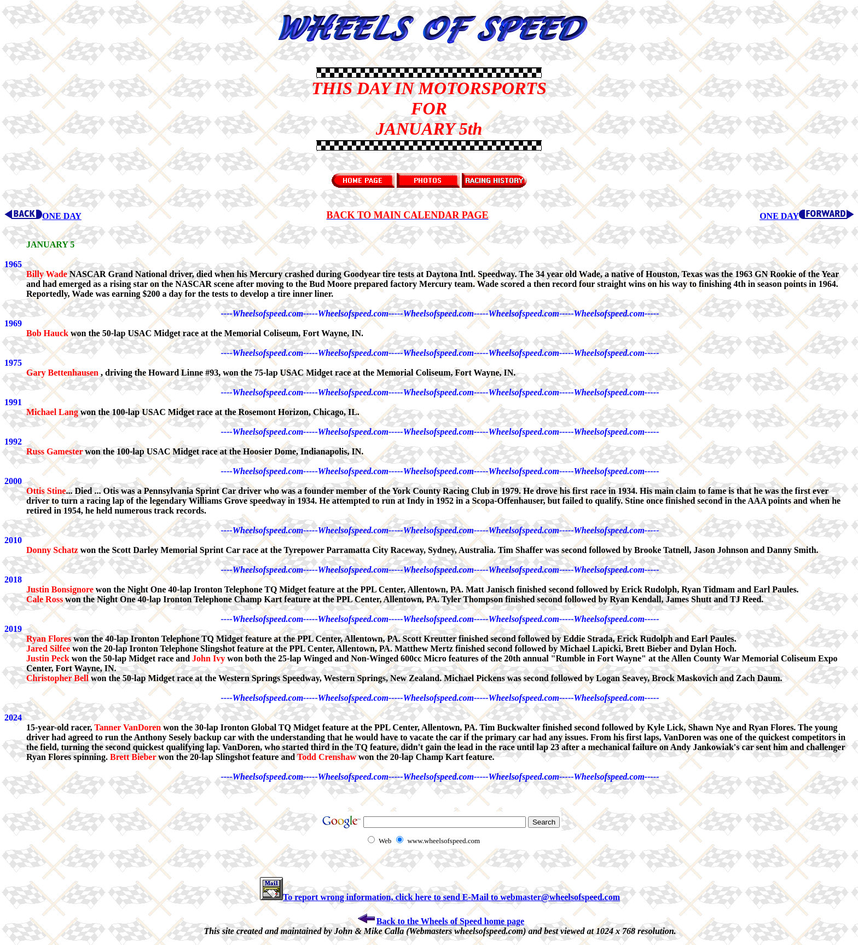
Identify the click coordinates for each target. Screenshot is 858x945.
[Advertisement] (59, 108)
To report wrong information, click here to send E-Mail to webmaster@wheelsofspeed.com (440, 897)
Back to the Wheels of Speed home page (440, 921)
